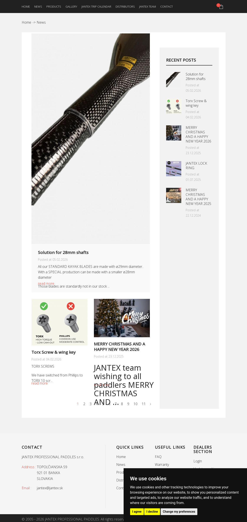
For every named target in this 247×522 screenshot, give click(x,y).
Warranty (162, 464)
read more (46, 283)
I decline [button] (152, 511)
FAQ (158, 456)
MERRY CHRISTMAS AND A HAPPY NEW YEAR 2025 (198, 197)
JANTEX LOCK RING (196, 165)
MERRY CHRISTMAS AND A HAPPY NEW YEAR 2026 (119, 346)
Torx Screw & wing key (53, 352)
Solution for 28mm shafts (63, 252)
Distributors (125, 6)
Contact (166, 6)
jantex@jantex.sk (50, 488)
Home (26, 6)
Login (197, 461)
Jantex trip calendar (96, 6)
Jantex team (147, 6)
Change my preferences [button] (179, 511)
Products (53, 6)
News (38, 6)
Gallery (71, 6)
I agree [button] (137, 511)
